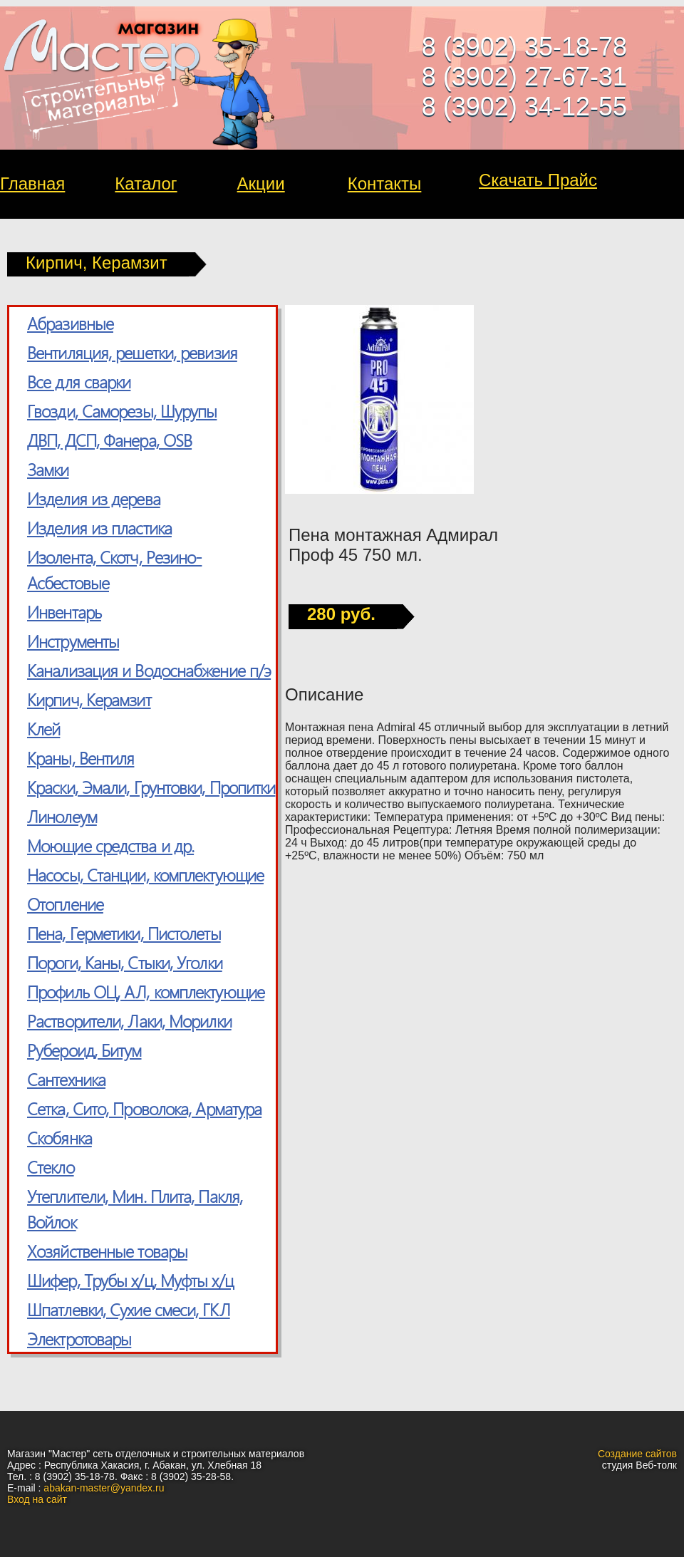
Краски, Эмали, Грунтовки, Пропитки (151, 786)
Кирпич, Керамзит (89, 699)
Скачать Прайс (538, 180)
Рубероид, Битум (84, 1049)
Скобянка (59, 1137)
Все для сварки (78, 381)
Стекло (50, 1166)
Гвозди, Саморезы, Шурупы (122, 410)
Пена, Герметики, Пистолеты (124, 932)
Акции (261, 183)
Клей (43, 728)
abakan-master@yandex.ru (103, 1488)
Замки (48, 468)
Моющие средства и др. (110, 845)
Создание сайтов (637, 1453)
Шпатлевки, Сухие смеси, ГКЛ (128, 1309)
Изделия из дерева (93, 498)
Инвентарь (64, 611)
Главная (32, 183)
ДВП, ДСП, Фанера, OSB (109, 439)
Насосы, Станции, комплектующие (145, 874)
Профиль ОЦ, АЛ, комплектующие (145, 991)
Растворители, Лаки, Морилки (129, 1020)
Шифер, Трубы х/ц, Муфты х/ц (130, 1279)
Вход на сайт (37, 1499)
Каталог (146, 183)
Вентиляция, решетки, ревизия (132, 352)
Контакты (385, 183)
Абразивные (70, 322)
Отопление (65, 903)
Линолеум (62, 816)
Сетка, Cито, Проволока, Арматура (144, 1108)
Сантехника (66, 1078)
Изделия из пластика (99, 527)
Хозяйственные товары (107, 1250)
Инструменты (73, 640)
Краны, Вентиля (80, 757)
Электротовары (79, 1338)
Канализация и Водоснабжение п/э (149, 669)
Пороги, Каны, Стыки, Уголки (124, 962)
